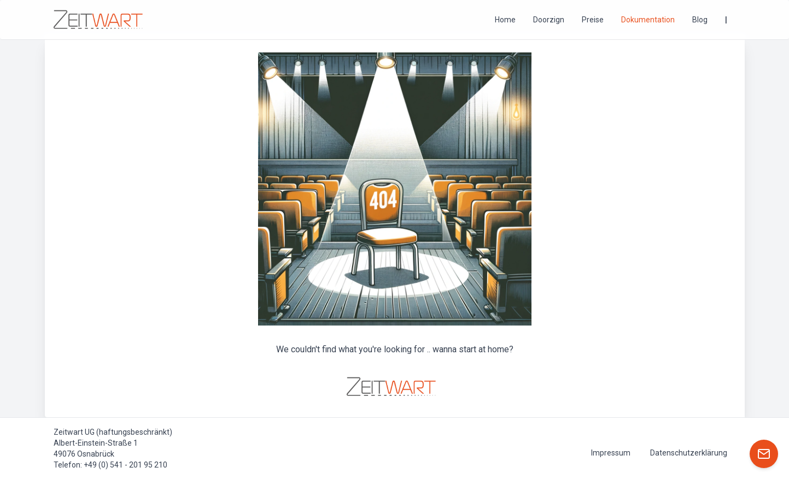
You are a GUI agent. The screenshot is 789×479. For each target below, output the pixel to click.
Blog (700, 19)
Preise (593, 19)
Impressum (610, 452)
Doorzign (548, 19)
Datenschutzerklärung (688, 452)
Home (505, 19)
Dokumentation (648, 19)
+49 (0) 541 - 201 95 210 (125, 464)
